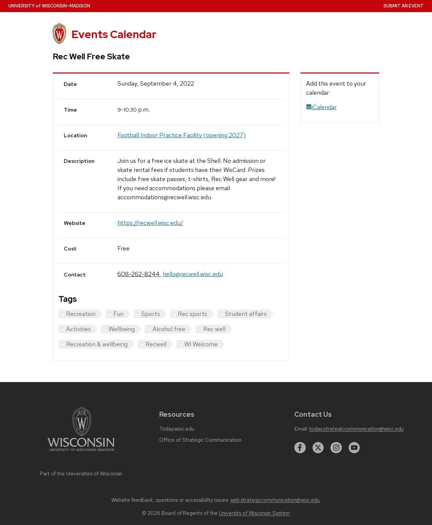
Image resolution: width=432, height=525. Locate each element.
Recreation (81, 314)
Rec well (214, 329)
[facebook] (300, 448)
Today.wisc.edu (176, 429)
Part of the (81, 473)
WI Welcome (201, 344)
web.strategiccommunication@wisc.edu (275, 500)
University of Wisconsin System (254, 513)
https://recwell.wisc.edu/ (150, 223)
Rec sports (192, 314)
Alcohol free (169, 329)
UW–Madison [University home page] (49, 6)
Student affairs (246, 314)
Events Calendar (114, 34)
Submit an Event (403, 6)
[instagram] (336, 448)
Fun (118, 314)
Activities (78, 329)
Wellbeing (122, 329)
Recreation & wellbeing (97, 344)
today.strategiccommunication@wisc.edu (356, 429)
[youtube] (354, 448)
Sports (150, 314)
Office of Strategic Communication (200, 440)
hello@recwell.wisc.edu (193, 274)
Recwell (155, 344)
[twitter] (318, 448)
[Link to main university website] (81, 452)
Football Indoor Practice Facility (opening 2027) (181, 135)
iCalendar (321, 107)
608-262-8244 (138, 274)
